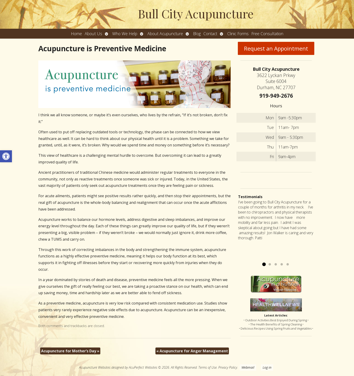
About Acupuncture (165, 33)
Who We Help (124, 33)
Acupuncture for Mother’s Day (70, 350)
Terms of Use (207, 367)
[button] (6, 156)
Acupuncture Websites (94, 367)
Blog (197, 33)
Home (76, 33)
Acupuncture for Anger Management (192, 350)
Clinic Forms (238, 33)
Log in (267, 367)
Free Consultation (267, 33)
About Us (93, 33)
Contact (210, 33)
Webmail (248, 367)
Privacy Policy (227, 367)
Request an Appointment (276, 48)
